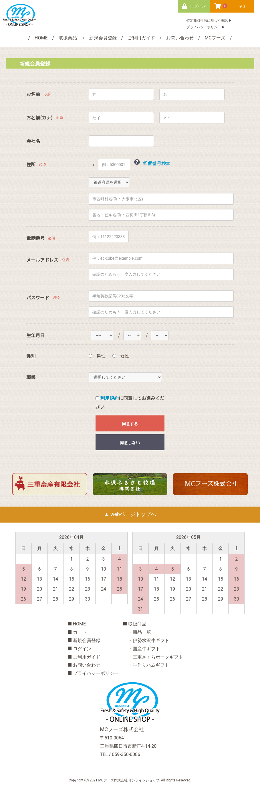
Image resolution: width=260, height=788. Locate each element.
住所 (30, 164)
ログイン (82, 648)
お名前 (33, 94)
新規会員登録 (103, 38)
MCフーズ (215, 38)
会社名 (33, 141)
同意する (130, 423)
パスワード (37, 297)
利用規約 (109, 398)
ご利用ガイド (141, 38)
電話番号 (35, 238)
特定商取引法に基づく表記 (207, 21)
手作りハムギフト (151, 665)
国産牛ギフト (146, 648)
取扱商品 (68, 38)
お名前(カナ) (39, 117)
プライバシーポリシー (203, 27)
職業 (30, 377)
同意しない (130, 442)
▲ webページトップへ (130, 514)
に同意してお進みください (130, 402)
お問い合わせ (180, 38)
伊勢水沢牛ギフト (151, 640)
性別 (30, 356)
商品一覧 (142, 632)
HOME (41, 38)
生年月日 (35, 335)
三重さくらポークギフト (158, 657)
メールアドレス (42, 260)
